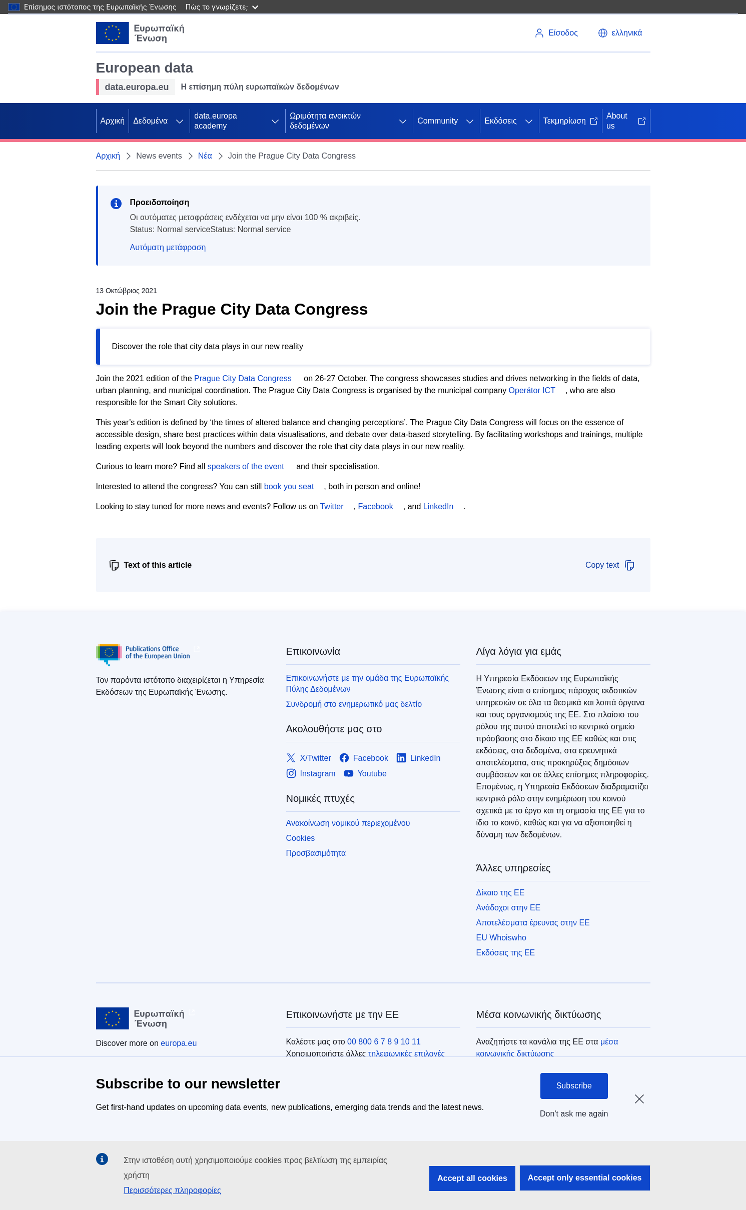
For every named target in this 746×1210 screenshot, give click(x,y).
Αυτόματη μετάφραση (168, 247)
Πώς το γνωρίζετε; (222, 7)
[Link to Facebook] (363, 758)
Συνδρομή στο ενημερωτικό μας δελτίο (354, 704)
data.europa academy (215, 121)
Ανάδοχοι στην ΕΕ (508, 907)
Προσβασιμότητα (316, 853)
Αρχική (113, 121)
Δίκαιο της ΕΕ (500, 892)
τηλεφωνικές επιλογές (406, 1053)
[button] (620, 33)
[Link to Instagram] (311, 773)
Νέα (205, 156)
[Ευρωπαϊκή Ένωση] (140, 33)
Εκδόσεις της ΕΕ (505, 952)
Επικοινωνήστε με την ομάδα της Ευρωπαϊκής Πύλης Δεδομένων (367, 683)
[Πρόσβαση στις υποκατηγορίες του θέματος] (180, 121)
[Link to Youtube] (365, 773)
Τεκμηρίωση (570, 121)
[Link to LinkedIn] (418, 758)
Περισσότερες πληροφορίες (172, 1190)
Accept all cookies (472, 1178)
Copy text (610, 565)
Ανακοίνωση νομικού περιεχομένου (348, 823)
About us (626, 121)
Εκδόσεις (500, 121)
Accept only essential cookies (585, 1177)
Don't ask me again (574, 1113)
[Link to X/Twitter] (308, 758)
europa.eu (179, 1043)
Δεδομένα (150, 121)
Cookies (300, 838)
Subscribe (574, 1085)
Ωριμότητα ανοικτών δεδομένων (325, 121)
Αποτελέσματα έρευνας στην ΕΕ (533, 922)
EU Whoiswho (501, 937)
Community (437, 121)
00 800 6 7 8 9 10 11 (384, 1041)
